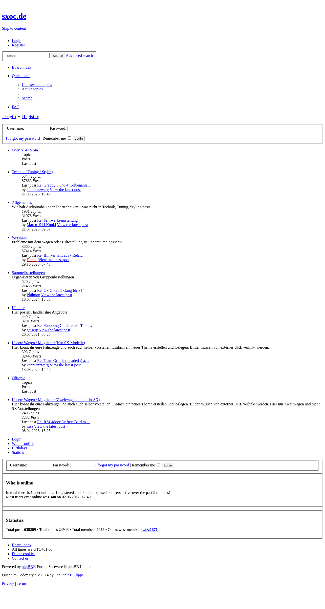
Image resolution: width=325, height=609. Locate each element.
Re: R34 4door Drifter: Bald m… (63, 422)
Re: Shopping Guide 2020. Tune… (64, 325)
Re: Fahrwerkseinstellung (57, 220)
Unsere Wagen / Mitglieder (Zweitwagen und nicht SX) (56, 400)
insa (30, 426)
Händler (18, 308)
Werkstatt (19, 237)
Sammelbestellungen (28, 273)
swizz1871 (149, 529)
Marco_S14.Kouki (41, 225)
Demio (32, 260)
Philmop (33, 295)
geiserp (32, 330)
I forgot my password (23, 138)
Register (30, 116)
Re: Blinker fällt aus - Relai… (61, 255)
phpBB (27, 567)
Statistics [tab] (19, 452)
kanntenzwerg (38, 190)
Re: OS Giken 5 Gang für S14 (61, 290)
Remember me (57, 138)
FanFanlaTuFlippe (69, 575)
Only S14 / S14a (25, 150)
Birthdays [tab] (19, 448)
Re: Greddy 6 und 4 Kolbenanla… (64, 185)
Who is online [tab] (23, 443)
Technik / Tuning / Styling (32, 172)
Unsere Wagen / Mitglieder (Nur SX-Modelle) (48, 343)
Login (9, 116)
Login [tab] (16, 439)
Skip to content (14, 28)
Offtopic (18, 378)
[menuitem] (16, 41)
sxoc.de (14, 16)
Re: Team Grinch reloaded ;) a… (63, 360)
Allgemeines (22, 202)
